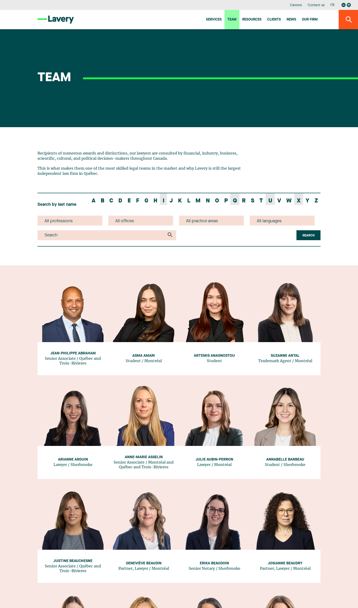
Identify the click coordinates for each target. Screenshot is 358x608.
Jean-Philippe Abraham (73, 353)
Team (232, 19)
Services (214, 19)
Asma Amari (143, 356)
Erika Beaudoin (214, 563)
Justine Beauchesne (72, 561)
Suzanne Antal (285, 356)
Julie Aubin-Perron (214, 459)
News (291, 19)
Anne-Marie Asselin (144, 457)
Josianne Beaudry (285, 563)
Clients (274, 19)
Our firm (310, 19)
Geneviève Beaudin (144, 563)
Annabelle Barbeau (285, 459)
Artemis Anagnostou (214, 356)
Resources (252, 19)
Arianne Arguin (73, 459)
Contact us (316, 5)
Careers (296, 5)
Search (308, 235)
